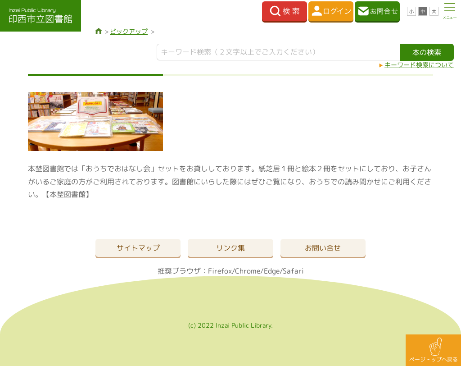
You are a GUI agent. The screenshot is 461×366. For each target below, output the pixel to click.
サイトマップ (138, 248)
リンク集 (230, 248)
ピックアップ (129, 31)
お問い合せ (323, 248)
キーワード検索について (419, 64)
